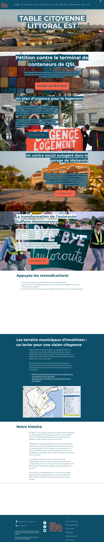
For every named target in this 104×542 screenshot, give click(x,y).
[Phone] (16, 525)
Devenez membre (71, 536)
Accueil (68, 517)
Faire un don (70, 540)
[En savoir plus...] (38, 135)
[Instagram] (44, 526)
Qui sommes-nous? (72, 521)
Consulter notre (19, 537)
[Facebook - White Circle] (44, 522)
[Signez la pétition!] (52, 86)
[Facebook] (100, 1)
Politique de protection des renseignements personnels (27, 537)
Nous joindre (70, 529)
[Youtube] (44, 530)
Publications (69, 532)
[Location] (16, 521)
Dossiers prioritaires (72, 525)
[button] (63, 4)
